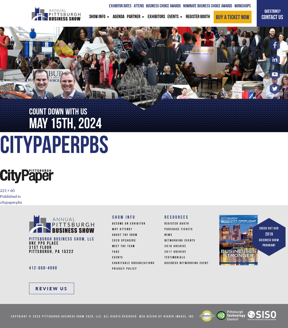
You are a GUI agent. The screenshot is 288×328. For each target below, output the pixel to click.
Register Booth (177, 223)
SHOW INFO (99, 16)
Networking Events (180, 240)
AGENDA (118, 16)
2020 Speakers (124, 240)
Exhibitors (156, 16)
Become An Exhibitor (129, 223)
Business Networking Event (187, 263)
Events (175, 16)
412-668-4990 (43, 268)
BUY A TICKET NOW (232, 18)
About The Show (125, 235)
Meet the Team (123, 246)
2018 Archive (175, 246)
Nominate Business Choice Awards (207, 6)
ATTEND (139, 6)
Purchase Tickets (179, 229)
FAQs (116, 252)
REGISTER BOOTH (198, 16)
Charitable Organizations (133, 263)
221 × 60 (7, 190)
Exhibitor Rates (120, 6)
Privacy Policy (124, 268)
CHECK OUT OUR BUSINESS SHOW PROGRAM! (269, 237)
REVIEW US (51, 288)
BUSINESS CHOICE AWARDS (163, 6)
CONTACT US (272, 15)
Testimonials (175, 257)
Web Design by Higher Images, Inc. (167, 316)
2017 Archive (175, 252)
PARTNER (136, 16)
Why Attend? (122, 229)
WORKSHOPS (242, 6)
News (168, 235)
